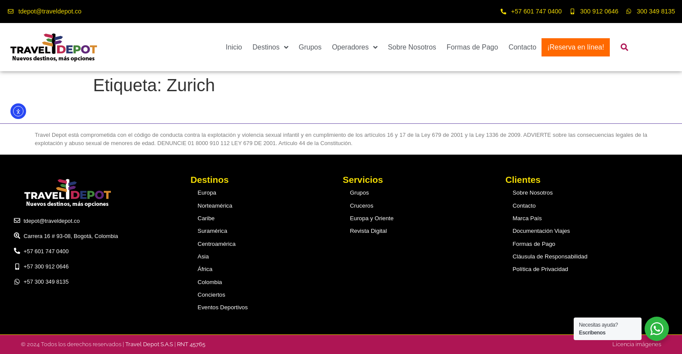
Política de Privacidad (540, 269)
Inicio (234, 47)
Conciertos (211, 294)
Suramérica (212, 231)
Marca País (527, 218)
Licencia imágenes (636, 344)
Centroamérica (216, 243)
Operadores (355, 47)
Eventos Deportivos (222, 307)
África (205, 269)
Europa (207, 192)
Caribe (206, 218)
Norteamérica (215, 205)
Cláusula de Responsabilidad (549, 256)
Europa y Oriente (372, 218)
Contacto (522, 47)
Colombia (210, 281)
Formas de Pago (472, 47)
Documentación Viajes (540, 231)
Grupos (310, 47)
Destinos (270, 47)
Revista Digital (368, 231)
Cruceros (362, 205)
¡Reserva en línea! (575, 47)
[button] (624, 47)
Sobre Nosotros (412, 47)
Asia (203, 256)
